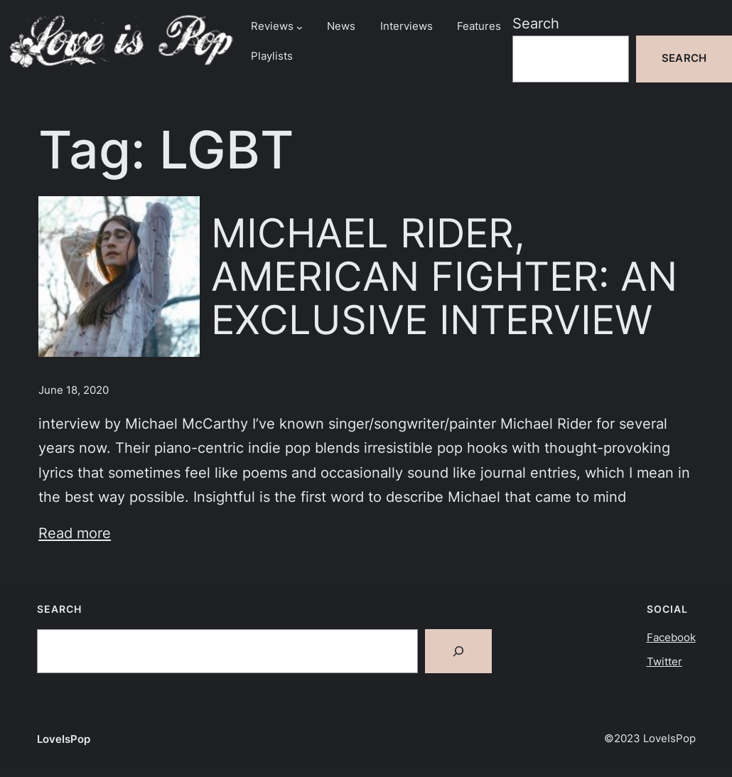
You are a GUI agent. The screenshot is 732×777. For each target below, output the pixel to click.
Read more (74, 533)
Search (535, 23)
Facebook (671, 637)
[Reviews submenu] (299, 26)
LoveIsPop (63, 739)
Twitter (664, 661)
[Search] (458, 651)
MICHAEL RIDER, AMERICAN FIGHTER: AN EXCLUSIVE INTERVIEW (444, 276)
